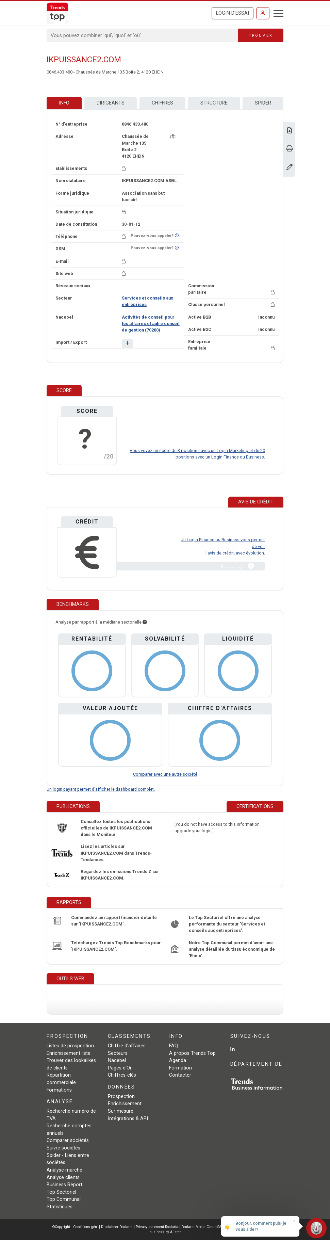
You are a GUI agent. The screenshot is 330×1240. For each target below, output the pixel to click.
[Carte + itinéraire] (172, 136)
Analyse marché (64, 1170)
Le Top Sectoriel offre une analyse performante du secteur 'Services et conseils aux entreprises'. (227, 924)
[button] (127, 343)
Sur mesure (120, 1111)
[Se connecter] (262, 13)
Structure (214, 103)
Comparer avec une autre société (165, 774)
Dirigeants (111, 103)
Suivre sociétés (63, 1148)
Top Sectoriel (61, 1192)
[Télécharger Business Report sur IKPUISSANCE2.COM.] (289, 131)
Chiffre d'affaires (127, 1046)
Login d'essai (232, 13)
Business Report (64, 1185)
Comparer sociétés (68, 1140)
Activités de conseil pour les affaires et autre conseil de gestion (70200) (151, 324)
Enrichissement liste (68, 1053)
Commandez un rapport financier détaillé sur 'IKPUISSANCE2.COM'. (114, 921)
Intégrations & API (128, 1119)
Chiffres (162, 103)
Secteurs (118, 1053)
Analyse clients (63, 1177)
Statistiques (59, 1207)
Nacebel (117, 1060)
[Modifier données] (289, 168)
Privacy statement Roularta (157, 1227)
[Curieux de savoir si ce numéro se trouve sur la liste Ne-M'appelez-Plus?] (177, 235)
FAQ (173, 1046)
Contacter (180, 1075)
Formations (59, 1090)
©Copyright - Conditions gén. (75, 1227)
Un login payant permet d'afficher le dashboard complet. (101, 789)
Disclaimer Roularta (117, 1227)
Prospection (121, 1096)
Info (64, 103)
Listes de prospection (70, 1046)
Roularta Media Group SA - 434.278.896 (213, 1227)
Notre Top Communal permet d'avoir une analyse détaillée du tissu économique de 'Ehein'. (232, 949)
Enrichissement (125, 1104)
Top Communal (64, 1199)
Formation (180, 1068)
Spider (263, 103)
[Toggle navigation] (276, 12)
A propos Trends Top (192, 1053)
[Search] (142, 35)
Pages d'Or (120, 1068)
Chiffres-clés (122, 1075)
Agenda (177, 1060)
